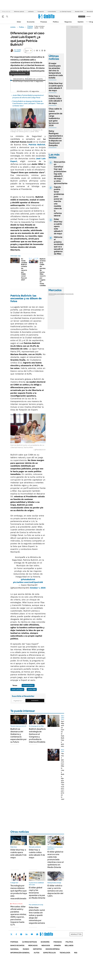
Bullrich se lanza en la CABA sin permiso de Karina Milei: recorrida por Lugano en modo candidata (43, 272)
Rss (75, 953)
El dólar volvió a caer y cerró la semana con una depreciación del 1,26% (55, 890)
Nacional (14, 949)
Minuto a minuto (17, 904)
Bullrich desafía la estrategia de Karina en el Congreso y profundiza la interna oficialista (37, 735)
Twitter (11, 934)
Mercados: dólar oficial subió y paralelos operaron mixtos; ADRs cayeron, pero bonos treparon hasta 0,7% (18, 915)
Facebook (16, 934)
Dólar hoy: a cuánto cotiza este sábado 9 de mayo (55, 99)
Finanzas (43, 22)
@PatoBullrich (28, 579)
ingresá (88, 16)
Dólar (19, 22)
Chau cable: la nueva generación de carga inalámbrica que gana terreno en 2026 (55, 117)
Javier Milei (32, 689)
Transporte (41, 11)
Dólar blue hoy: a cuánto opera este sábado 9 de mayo (56, 87)
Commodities (63, 294)
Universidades (52, 11)
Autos (36, 953)
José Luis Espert (17, 689)
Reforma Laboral (19, 11)
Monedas (52, 294)
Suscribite (34, 700)
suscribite (82, 16)
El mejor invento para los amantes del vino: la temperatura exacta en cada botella (56, 70)
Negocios (68, 22)
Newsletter (88, 21)
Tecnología (65, 953)
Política (56, 22)
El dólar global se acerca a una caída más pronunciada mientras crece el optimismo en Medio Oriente (55, 859)
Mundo (26, 949)
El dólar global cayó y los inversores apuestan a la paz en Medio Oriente (37, 892)
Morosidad (90, 11)
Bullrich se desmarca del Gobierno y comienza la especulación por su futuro (18, 735)
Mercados (33, 945)
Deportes (37, 949)
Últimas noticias (29, 942)
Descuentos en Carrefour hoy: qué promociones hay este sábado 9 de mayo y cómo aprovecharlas (60, 173)
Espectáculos (49, 953)
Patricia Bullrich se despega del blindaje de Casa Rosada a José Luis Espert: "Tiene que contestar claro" (28, 103)
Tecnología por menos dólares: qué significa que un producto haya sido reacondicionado (18, 892)
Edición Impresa (53, 949)
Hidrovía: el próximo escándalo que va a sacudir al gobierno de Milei (59, 245)
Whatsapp (37, 934)
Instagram (21, 934)
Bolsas (57, 294)
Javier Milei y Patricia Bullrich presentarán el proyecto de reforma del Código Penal (27, 96)
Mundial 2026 (79, 11)
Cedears (71, 294)
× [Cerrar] (27, 73)
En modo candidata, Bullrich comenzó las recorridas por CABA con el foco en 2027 (25, 269)
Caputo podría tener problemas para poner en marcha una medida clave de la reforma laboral (59, 201)
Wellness (69, 945)
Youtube (32, 934)
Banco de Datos (17, 945)
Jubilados (31, 11)
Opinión (80, 22)
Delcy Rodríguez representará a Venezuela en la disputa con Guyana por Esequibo (56, 138)
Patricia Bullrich (30, 27)
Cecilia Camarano (17, 50)
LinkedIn (26, 934)
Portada (14, 942)
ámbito (13, 27)
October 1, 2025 (38, 588)
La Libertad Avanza (65, 11)
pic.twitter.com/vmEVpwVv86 (28, 582)
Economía (30, 22)
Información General (20, 953)
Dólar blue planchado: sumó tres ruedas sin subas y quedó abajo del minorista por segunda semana (37, 915)
